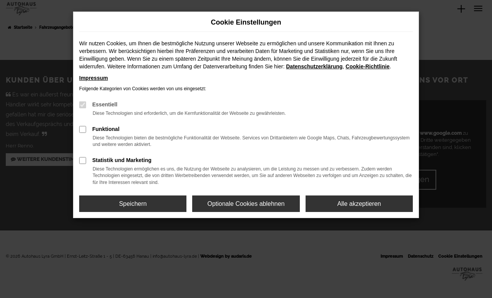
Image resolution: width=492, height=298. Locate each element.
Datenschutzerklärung (314, 66)
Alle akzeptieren (359, 203)
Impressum (93, 78)
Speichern (133, 203)
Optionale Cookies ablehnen (245, 203)
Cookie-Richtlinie (367, 66)
